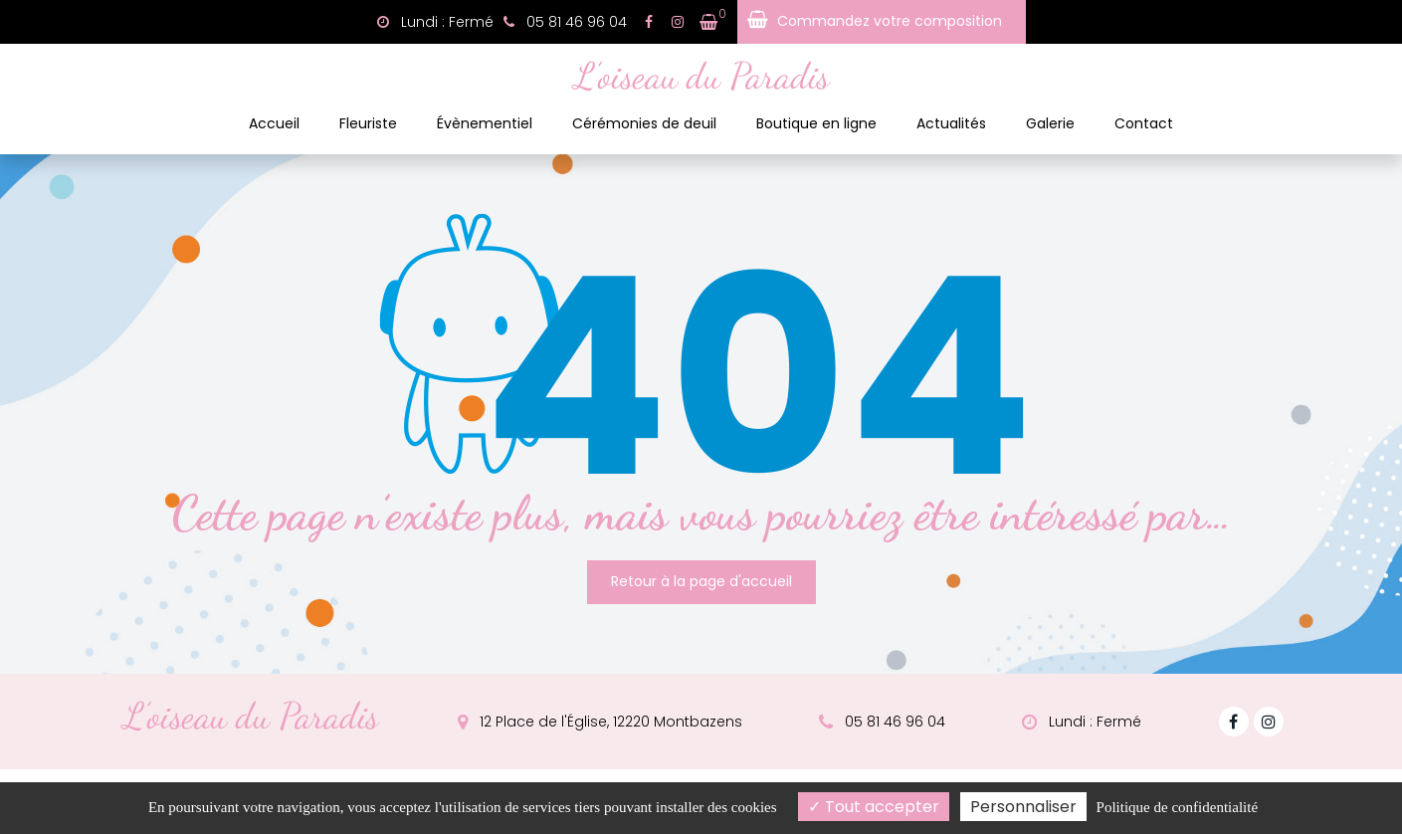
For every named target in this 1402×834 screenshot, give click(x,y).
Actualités (951, 123)
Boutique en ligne (816, 123)
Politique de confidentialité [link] (1177, 807)
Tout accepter (873, 806)
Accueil (274, 123)
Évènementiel (484, 123)
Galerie (1050, 123)
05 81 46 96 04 (882, 717)
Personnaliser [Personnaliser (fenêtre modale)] (1023, 806)
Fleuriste (368, 123)
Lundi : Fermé (435, 22)
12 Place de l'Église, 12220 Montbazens (600, 717)
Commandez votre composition (889, 21)
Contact (1143, 123)
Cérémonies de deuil (644, 123)
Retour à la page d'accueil (701, 576)
